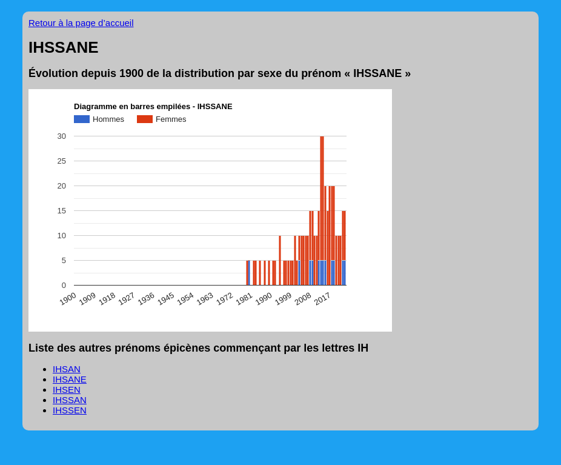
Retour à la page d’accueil (80, 23)
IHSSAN (70, 400)
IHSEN (67, 389)
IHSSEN (70, 410)
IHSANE (70, 379)
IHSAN (67, 369)
